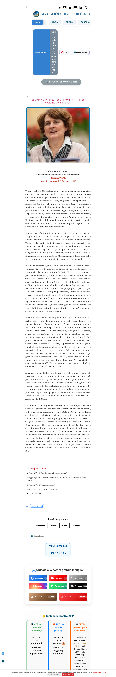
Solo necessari (53, 674)
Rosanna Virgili (58, 178)
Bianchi (46, 22)
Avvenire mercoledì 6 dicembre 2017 (58, 181)
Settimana (40, 525)
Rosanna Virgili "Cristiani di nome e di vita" (44, 489)
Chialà (76, 22)
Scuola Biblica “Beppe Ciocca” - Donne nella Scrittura (48, 494)
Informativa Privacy (99, 672)
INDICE (37, 22)
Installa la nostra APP (58, 616)
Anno (64, 525)
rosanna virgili (37, 506)
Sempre (76, 525)
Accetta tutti (68, 674)
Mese (53, 525)
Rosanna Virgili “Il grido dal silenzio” (42, 485)
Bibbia (61, 22)
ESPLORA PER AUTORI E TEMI (61, 82)
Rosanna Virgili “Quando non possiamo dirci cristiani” (48, 473)
